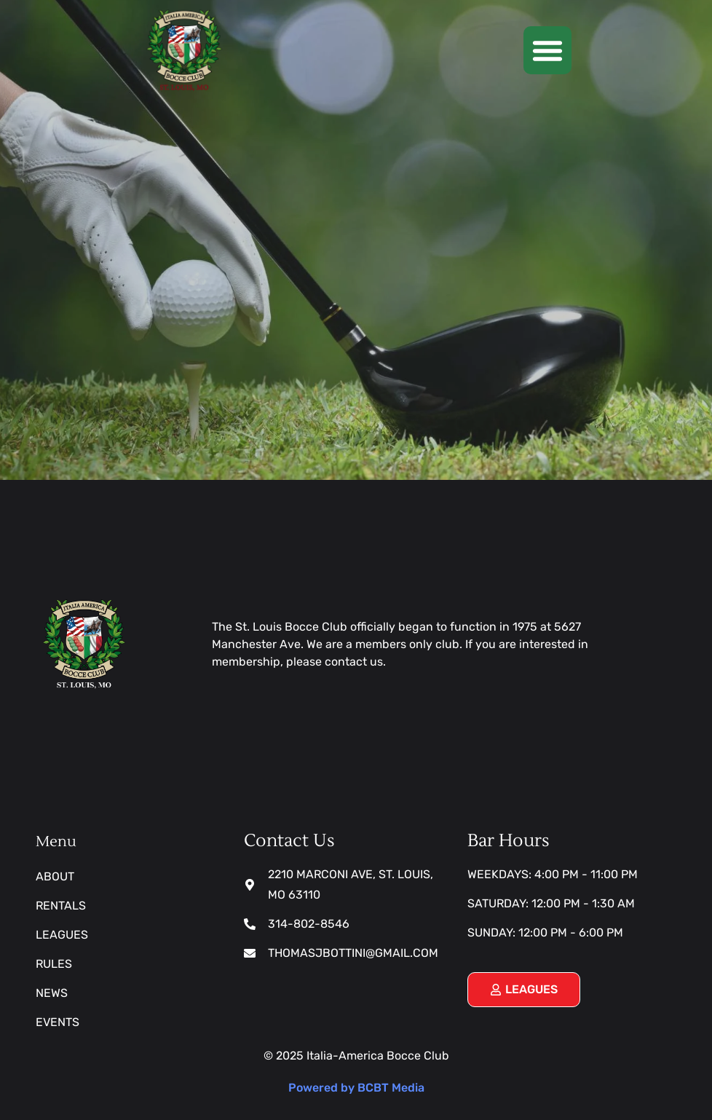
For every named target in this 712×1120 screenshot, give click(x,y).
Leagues (62, 935)
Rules (54, 964)
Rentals (61, 905)
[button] (547, 50)
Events (57, 1022)
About (55, 876)
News (52, 993)
